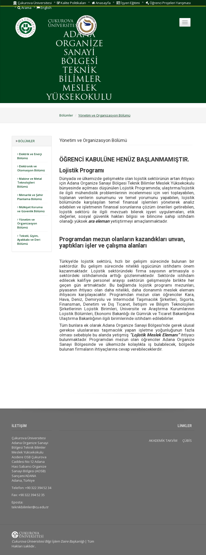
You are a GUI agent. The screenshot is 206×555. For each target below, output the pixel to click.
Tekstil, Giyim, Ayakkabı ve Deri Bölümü (28, 240)
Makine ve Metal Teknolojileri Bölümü (29, 182)
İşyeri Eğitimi (128, 3)
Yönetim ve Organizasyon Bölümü (104, 115)
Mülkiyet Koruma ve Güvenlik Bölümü (31, 209)
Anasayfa (101, 3)
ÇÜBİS (187, 440)
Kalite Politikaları (71, 3)
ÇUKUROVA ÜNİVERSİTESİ (63, 23)
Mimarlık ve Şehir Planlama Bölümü (30, 197)
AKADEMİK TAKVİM (163, 440)
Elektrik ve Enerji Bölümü (29, 156)
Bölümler (66, 115)
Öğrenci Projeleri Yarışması (168, 3)
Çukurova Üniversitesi (32, 3)
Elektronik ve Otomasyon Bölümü (31, 168)
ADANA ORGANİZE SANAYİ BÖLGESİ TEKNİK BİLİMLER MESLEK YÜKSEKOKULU (79, 66)
